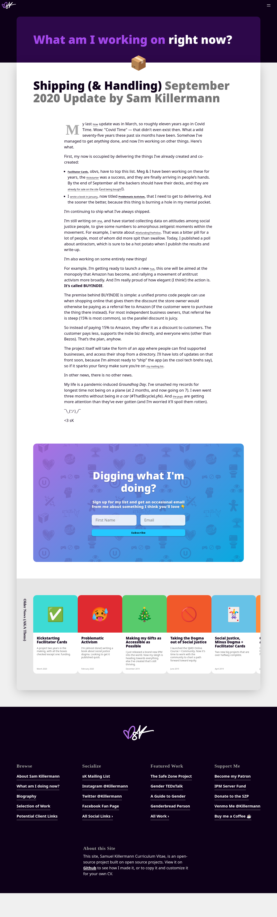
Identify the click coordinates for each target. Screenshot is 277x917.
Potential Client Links (37, 839)
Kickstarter (113, 177)
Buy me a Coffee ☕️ (232, 839)
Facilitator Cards (83, 171)
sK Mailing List (96, 800)
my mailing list (159, 371)
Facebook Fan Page (100, 829)
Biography (26, 819)
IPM (100, 226)
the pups (181, 401)
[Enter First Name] (114, 525)
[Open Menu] (268, 5)
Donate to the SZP (231, 819)
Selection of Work (33, 829)
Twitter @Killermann (102, 819)
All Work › (160, 839)
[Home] (9, 5)
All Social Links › (97, 839)
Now (97, 123)
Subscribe (138, 540)
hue (153, 274)
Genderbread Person (170, 829)
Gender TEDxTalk (167, 809)
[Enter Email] (162, 525)
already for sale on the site (128, 188)
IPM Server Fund (230, 809)
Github (89, 891)
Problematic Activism (154, 196)
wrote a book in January (91, 196)
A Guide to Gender (168, 819)
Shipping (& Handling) (131, 92)
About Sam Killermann (38, 800)
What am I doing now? (38, 809)
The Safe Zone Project (171, 800)
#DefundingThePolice (155, 238)
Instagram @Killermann (105, 809)
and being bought (170, 188)
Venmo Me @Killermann (237, 829)
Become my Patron (232, 800)
